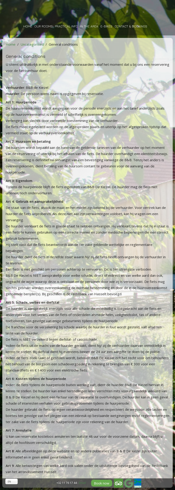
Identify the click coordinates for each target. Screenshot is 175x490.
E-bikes (106, 26)
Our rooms (43, 26)
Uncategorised (32, 44)
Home (27, 26)
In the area (89, 26)
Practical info (66, 26)
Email (82, 483)
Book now (101, 483)
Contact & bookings (131, 26)
